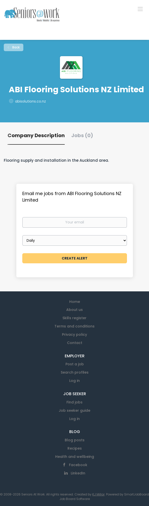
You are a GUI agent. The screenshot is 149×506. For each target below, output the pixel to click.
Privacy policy (74, 334)
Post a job (74, 364)
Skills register (74, 317)
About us (74, 309)
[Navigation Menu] (140, 9)
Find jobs (74, 402)
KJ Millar (98, 494)
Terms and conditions (74, 326)
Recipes (74, 448)
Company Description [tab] (36, 135)
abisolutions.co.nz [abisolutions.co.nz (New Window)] (30, 101)
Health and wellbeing (74, 456)
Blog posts (75, 440)
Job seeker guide (74, 410)
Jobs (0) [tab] (82, 135)
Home (74, 301)
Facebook (78, 464)
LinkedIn (78, 473)
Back (16, 47)
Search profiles (75, 372)
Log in (74, 380)
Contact (74, 342)
